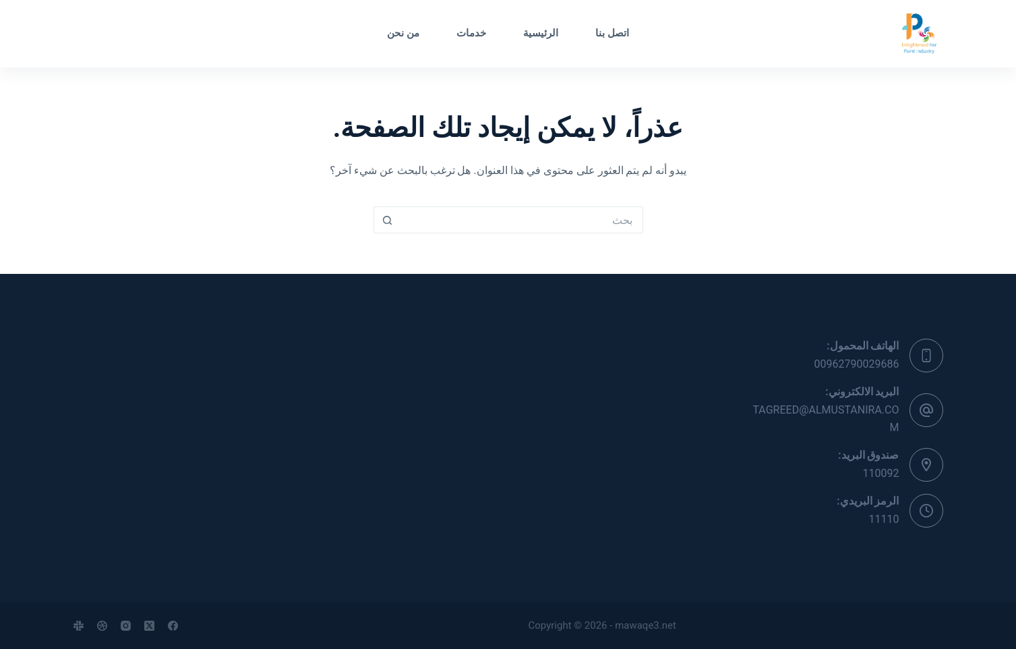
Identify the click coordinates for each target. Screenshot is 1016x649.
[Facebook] (173, 626)
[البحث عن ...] (521, 219)
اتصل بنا (612, 33)
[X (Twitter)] (149, 626)
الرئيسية (540, 33)
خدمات (471, 33)
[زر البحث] (386, 219)
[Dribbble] (102, 626)
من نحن (403, 33)
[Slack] (78, 626)
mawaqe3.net (645, 625)
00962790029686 (856, 364)
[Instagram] (126, 626)
